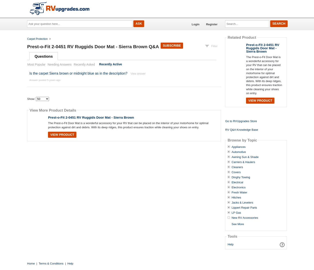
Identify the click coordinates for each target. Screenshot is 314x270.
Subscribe (172, 45)
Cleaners (237, 167)
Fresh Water (239, 192)
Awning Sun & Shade (245, 157)
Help (231, 244)
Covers (236, 172)
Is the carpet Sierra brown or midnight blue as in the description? (78, 73)
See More (237, 224)
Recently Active (110, 64)
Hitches (236, 197)
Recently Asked (84, 64)
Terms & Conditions (51, 263)
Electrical (237, 182)
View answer (137, 73)
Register (211, 24)
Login (195, 24)
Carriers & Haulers (243, 162)
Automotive (238, 152)
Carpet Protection (37, 38)
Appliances (238, 147)
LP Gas (236, 212)
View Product (62, 134)
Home (31, 263)
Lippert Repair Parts (244, 207)
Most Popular (36, 64)
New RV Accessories (244, 217)
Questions (44, 56)
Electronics (238, 187)
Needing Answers (60, 64)
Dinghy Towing (240, 177)
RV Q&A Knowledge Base (241, 129)
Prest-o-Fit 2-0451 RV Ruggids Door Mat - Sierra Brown (91, 117)
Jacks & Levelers (242, 202)
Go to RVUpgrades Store (241, 121)
